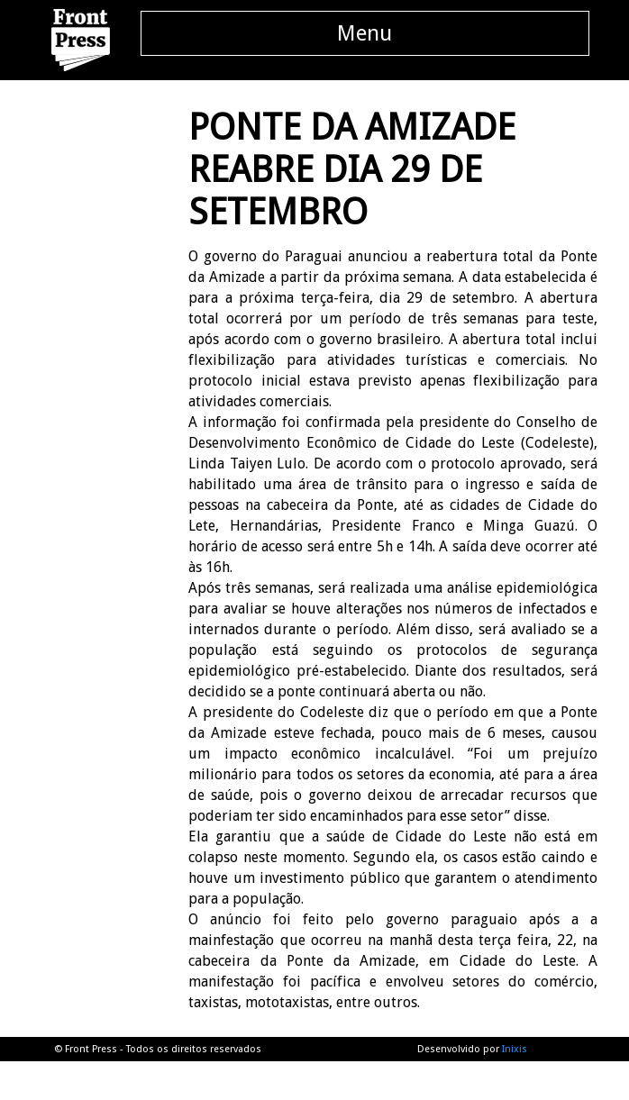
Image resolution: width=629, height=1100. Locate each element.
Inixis (514, 1049)
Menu (364, 33)
